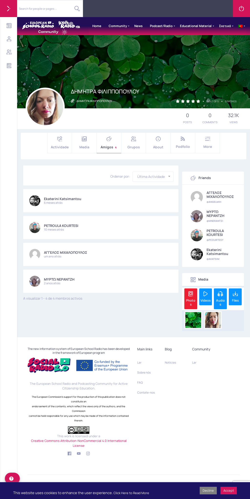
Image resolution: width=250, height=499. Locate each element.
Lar (139, 362)
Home (96, 26)
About (158, 142)
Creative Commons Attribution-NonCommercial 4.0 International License (78, 443)
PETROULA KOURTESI (61, 225)
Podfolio (183, 142)
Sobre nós (144, 372)
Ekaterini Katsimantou (62, 198)
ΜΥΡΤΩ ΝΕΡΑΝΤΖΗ (59, 279)
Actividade (59, 142)
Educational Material (196, 26)
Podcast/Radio (161, 26)
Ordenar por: (120, 176)
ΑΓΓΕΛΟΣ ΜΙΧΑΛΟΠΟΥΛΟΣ (65, 252)
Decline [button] (208, 490)
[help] (12, 478)
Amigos (109, 142)
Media (84, 142)
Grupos (133, 142)
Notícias (170, 362)
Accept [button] (228, 490)
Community (118, 26)
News (138, 26)
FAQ (140, 382)
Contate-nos (146, 392)
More (207, 142)
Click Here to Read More (131, 493)
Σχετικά (225, 26)
